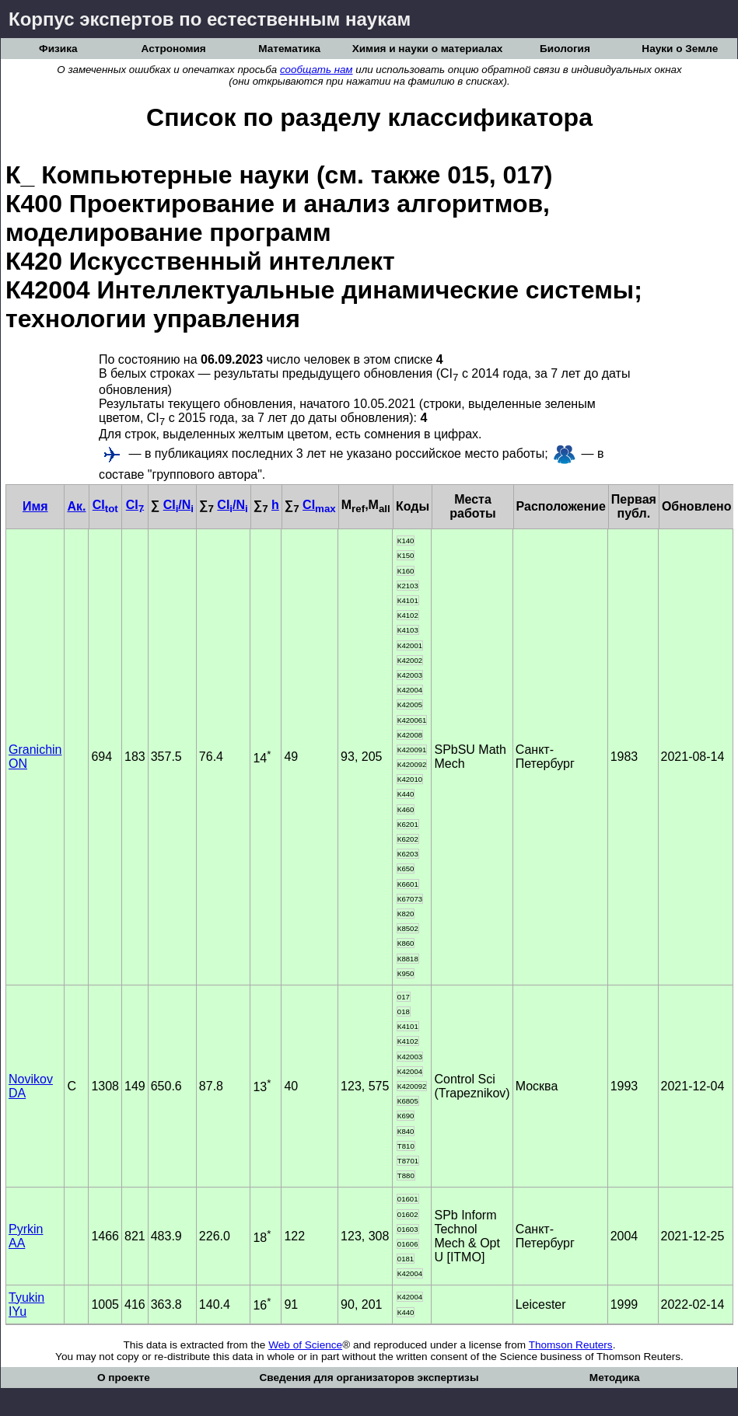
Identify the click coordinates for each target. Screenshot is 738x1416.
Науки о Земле (680, 48)
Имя (35, 506)
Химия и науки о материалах (427, 48)
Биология (565, 48)
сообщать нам (316, 69)
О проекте (123, 1377)
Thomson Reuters (571, 1345)
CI (105, 504)
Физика (58, 48)
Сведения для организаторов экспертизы (368, 1377)
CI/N (178, 504)
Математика (289, 48)
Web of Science (305, 1345)
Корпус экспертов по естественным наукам (210, 19)
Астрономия (174, 48)
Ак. (76, 506)
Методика (614, 1377)
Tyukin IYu (26, 1304)
